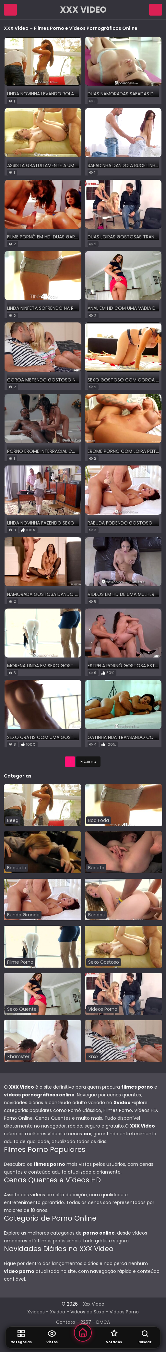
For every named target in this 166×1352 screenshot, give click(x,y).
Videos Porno (124, 1312)
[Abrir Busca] (144, 1337)
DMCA (103, 1322)
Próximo (88, 761)
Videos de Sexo (87, 1312)
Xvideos (36, 1312)
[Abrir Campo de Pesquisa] (155, 10)
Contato (65, 1322)
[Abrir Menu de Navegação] (10, 10)
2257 (85, 1322)
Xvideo (57, 1312)
